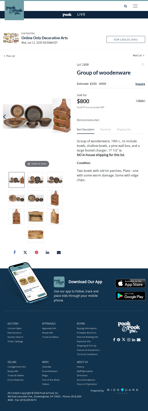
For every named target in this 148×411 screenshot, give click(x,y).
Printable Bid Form (86, 332)
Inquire (140, 84)
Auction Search (15, 337)
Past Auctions (14, 332)
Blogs (45, 375)
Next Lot (138, 55)
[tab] (85, 131)
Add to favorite (142, 65)
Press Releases (49, 371)
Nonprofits (47, 332)
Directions (82, 375)
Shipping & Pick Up (86, 345)
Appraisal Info (49, 328)
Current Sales (14, 328)
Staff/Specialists (85, 371)
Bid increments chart (88, 119)
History (80, 366)
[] (140, 100)
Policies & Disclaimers (88, 350)
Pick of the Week (51, 379)
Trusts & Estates (50, 337)
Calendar (46, 366)
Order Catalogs (15, 341)
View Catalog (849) (126, 39)
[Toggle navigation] (135, 6)
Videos (45, 384)
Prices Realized (15, 379)
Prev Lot (9, 56)
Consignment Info (17, 366)
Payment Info (84, 341)
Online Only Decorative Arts (44, 38)
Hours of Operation (87, 384)
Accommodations (86, 379)
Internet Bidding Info (87, 337)
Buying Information (87, 328)
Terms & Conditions (87, 354)
